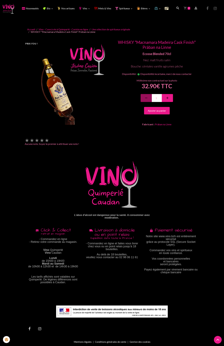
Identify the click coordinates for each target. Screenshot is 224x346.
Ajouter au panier (157, 111)
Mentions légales (82, 342)
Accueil (31, 29)
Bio (47, 8)
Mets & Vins (103, 8)
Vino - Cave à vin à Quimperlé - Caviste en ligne (63, 29)
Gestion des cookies (140, 342)
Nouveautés (30, 8)
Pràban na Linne (163, 124)
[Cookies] (6, 339)
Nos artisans (66, 8)
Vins (83, 8)
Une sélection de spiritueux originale (111, 29)
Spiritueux (123, 8)
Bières (142, 8)
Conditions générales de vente (110, 342)
